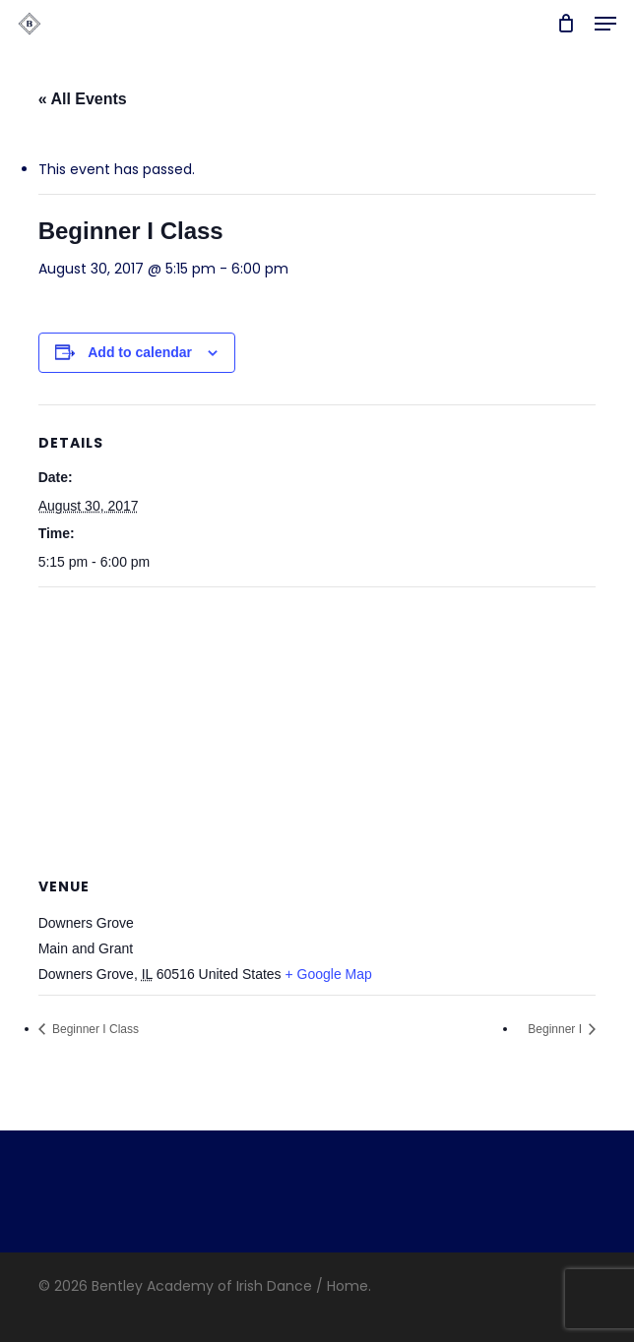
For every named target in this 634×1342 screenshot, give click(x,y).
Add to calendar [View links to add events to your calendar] (140, 352)
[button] (605, 23)
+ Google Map (328, 974)
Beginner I (556, 1029)
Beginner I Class (94, 1029)
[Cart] (565, 23)
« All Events (82, 99)
